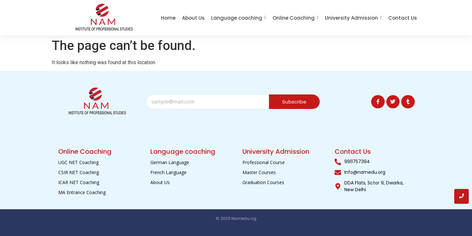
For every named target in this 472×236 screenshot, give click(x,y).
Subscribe (294, 101)
